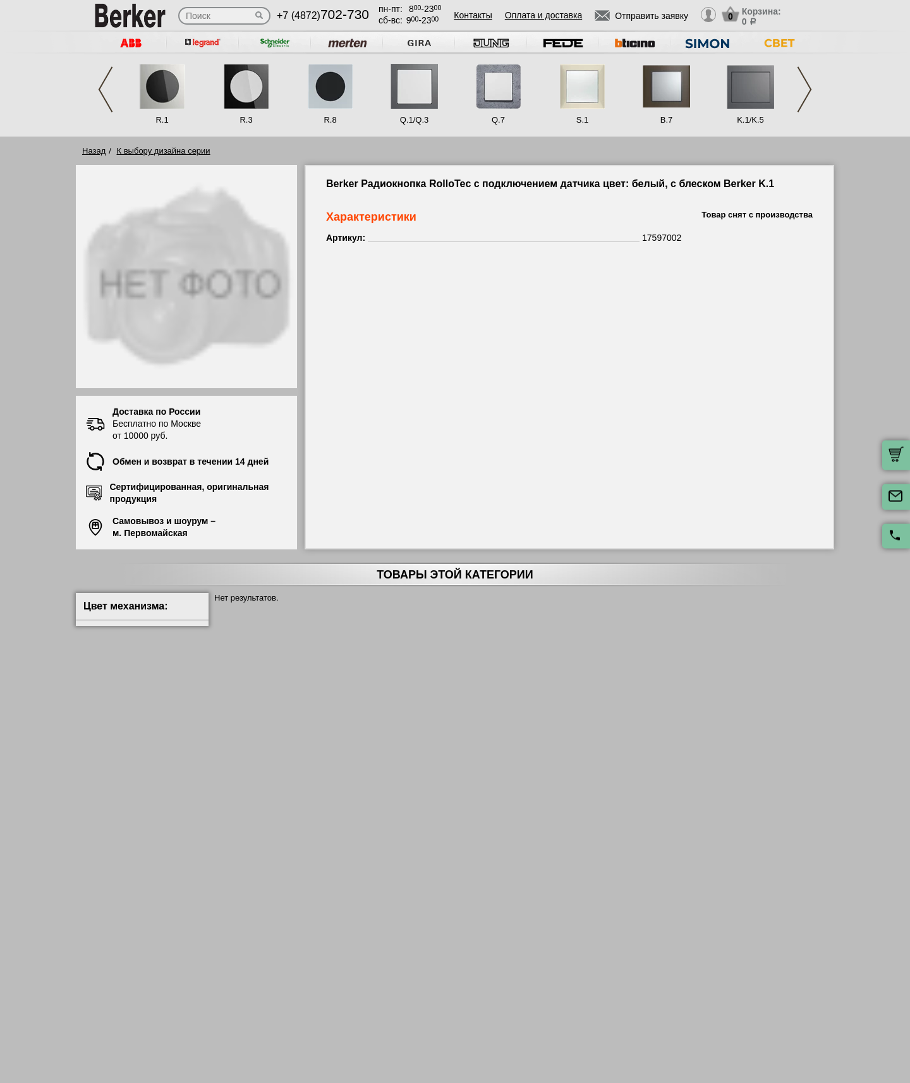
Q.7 (498, 120)
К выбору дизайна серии (163, 151)
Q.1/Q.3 (414, 120)
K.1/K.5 (750, 120)
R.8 (330, 120)
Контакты (473, 15)
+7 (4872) (323, 15)
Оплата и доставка (543, 15)
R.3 (246, 120)
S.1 (582, 120)
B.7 (666, 120)
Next (804, 89)
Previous (105, 89)
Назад (94, 151)
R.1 (161, 120)
